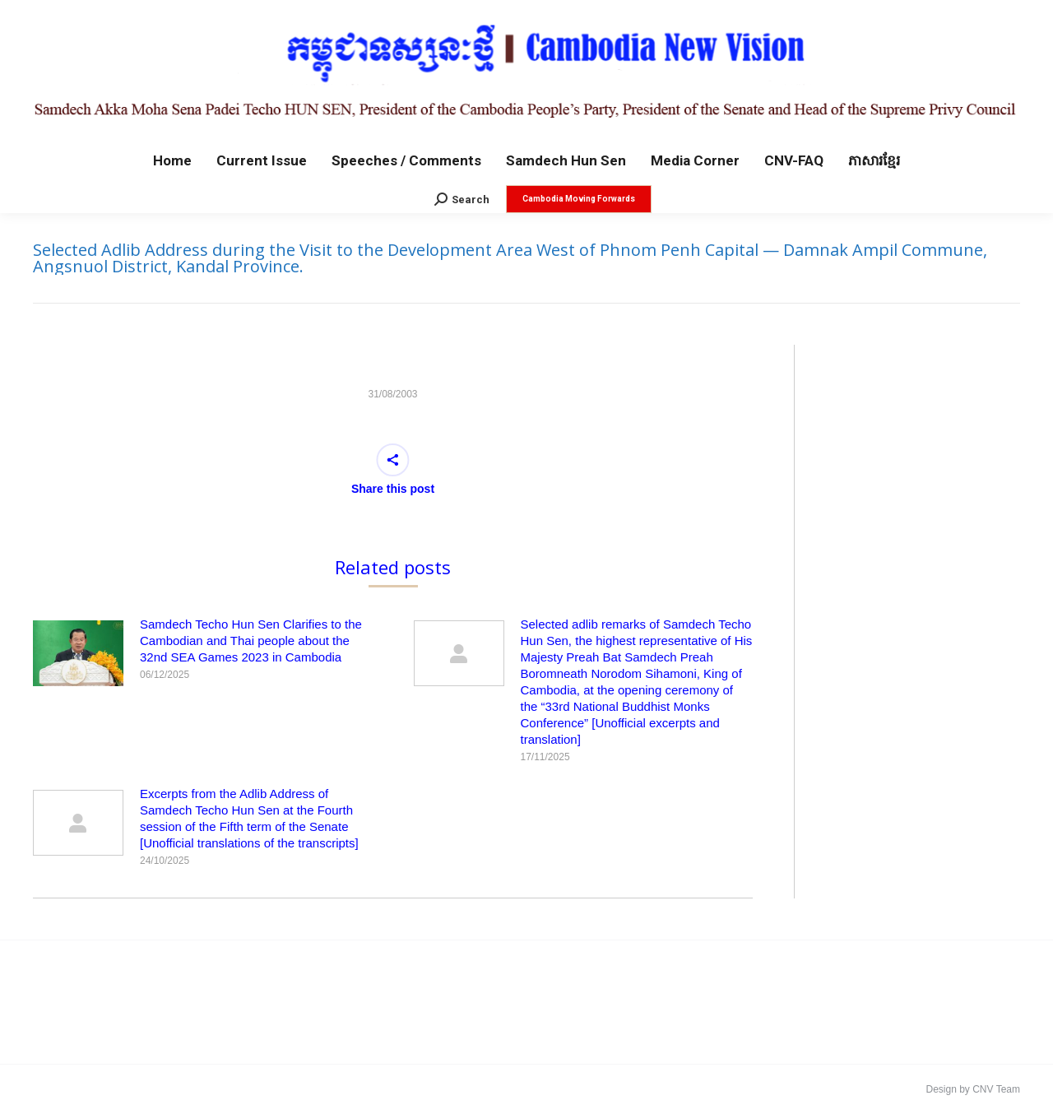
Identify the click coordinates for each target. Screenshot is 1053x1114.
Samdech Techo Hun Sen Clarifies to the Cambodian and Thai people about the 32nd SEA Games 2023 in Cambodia (251, 640)
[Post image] (78, 653)
